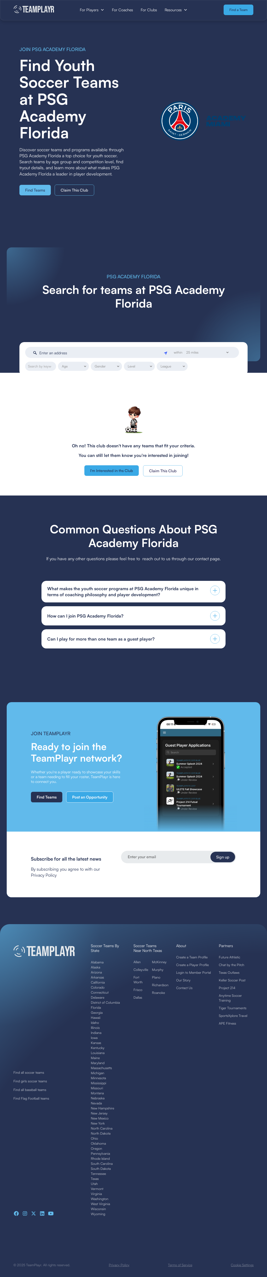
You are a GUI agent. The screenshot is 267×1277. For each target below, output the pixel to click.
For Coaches (122, 9)
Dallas (138, 997)
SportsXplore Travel (233, 1016)
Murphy (157, 970)
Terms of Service (180, 1265)
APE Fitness (227, 1023)
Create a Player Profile (192, 965)
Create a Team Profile (192, 957)
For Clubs (149, 9)
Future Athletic (229, 957)
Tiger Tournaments (232, 1008)
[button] (92, 10)
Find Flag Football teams (31, 1098)
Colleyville (141, 970)
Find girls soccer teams (30, 1081)
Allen (137, 962)
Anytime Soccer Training (230, 997)
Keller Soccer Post (232, 980)
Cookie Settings (242, 1265)
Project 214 (227, 988)
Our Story (183, 980)
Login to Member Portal (193, 972)
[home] (39, 9)
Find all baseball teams (29, 1090)
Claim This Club (74, 190)
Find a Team (238, 10)
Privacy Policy (119, 1265)
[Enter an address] (100, 353)
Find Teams (35, 190)
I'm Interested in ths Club (111, 470)
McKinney (159, 962)
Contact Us (184, 988)
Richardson (160, 985)
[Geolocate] (166, 352)
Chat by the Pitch (231, 965)
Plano (156, 977)
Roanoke (158, 993)
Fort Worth (138, 979)
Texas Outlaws (229, 972)
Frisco (138, 990)
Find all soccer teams (28, 1072)
